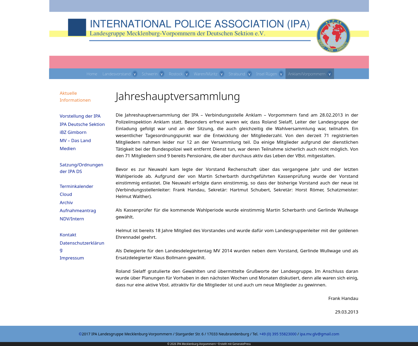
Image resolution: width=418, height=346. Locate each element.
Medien (68, 148)
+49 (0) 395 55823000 (277, 333)
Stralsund (241, 73)
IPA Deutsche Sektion (82, 124)
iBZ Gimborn (73, 132)
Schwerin (154, 73)
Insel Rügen (271, 73)
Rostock (180, 73)
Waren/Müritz (210, 73)
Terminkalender (76, 186)
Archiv (66, 202)
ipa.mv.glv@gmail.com (319, 333)
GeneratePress (241, 344)
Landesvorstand (121, 73)
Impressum (72, 258)
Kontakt (68, 235)
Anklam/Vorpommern (311, 73)
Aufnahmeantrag (78, 210)
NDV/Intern (72, 219)
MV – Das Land (75, 140)
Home (92, 73)
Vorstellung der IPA (80, 116)
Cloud (66, 194)
